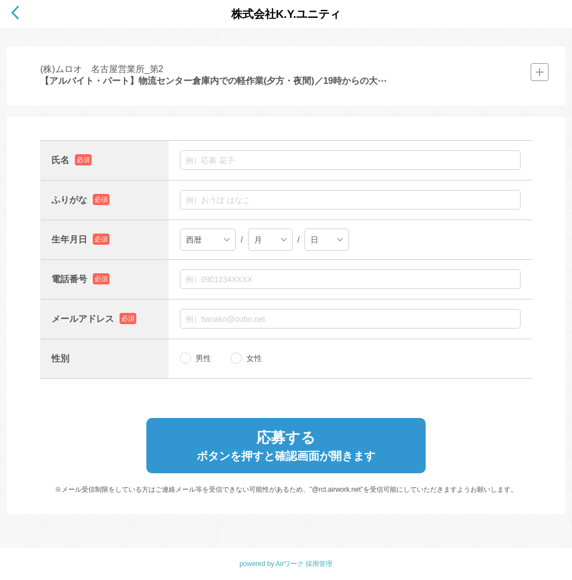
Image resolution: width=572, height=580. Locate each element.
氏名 (60, 160)
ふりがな (69, 200)
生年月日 (69, 239)
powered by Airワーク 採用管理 (286, 564)
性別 (60, 358)
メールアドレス (82, 319)
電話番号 (69, 279)
